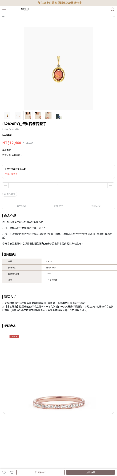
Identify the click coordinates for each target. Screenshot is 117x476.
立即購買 (90, 472)
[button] (113, 412)
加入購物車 (40, 472)
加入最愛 (9, 194)
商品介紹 (21, 205)
